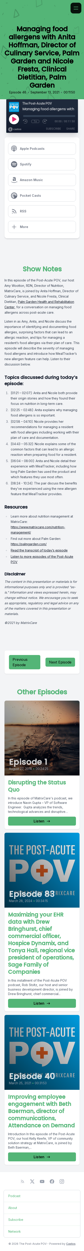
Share (70, 129)
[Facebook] (52, 1181)
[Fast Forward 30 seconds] (45, 121)
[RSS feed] (22, 1181)
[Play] (14, 119)
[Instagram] (62, 1181)
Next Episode (60, 662)
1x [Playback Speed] (35, 121)
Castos (70, 1243)
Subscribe (53, 129)
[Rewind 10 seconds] (25, 121)
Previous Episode (20, 662)
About (12, 1208)
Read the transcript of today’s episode (39, 550)
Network (14, 1231)
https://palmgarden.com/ (29, 544)
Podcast (14, 1196)
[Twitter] (32, 1181)
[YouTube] (42, 1181)
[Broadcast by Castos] (14, 129)
